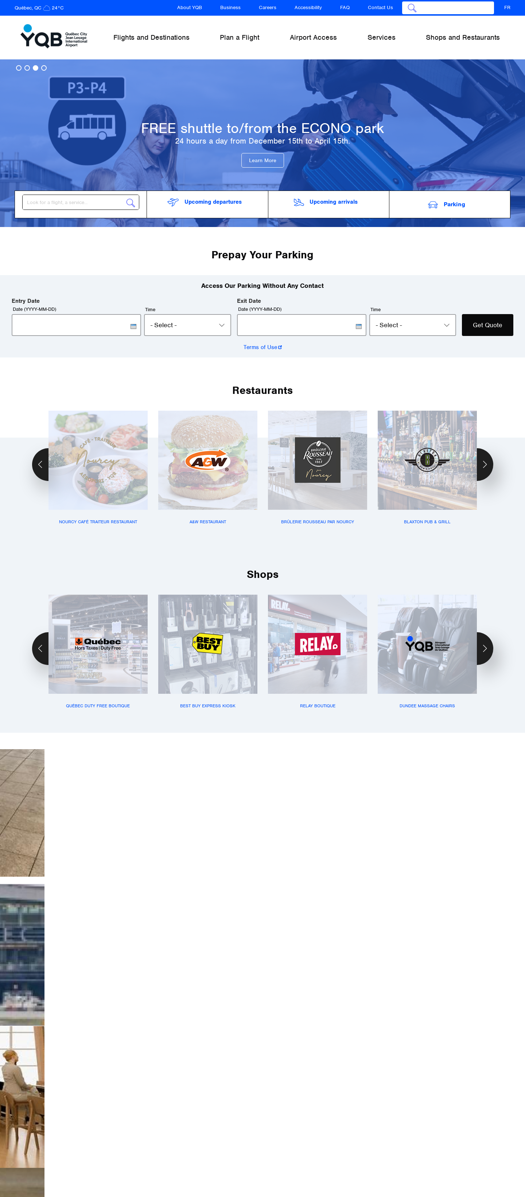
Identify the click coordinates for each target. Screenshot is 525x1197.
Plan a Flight (232, 1133)
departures (204, 202)
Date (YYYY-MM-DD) (34, 305)
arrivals (326, 202)
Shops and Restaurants (463, 37)
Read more (63, 1021)
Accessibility (308, 7)
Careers (267, 7)
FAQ (345, 7)
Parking (446, 202)
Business (230, 7)
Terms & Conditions (329, 1158)
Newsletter (371, 1154)
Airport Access (294, 1133)
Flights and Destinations (158, 1133)
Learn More (262, 160)
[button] (19, 68)
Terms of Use (260, 343)
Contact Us (380, 7)
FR (507, 7)
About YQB (189, 7)
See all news (262, 1068)
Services (350, 1133)
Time (150, 305)
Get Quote (487, 321)
